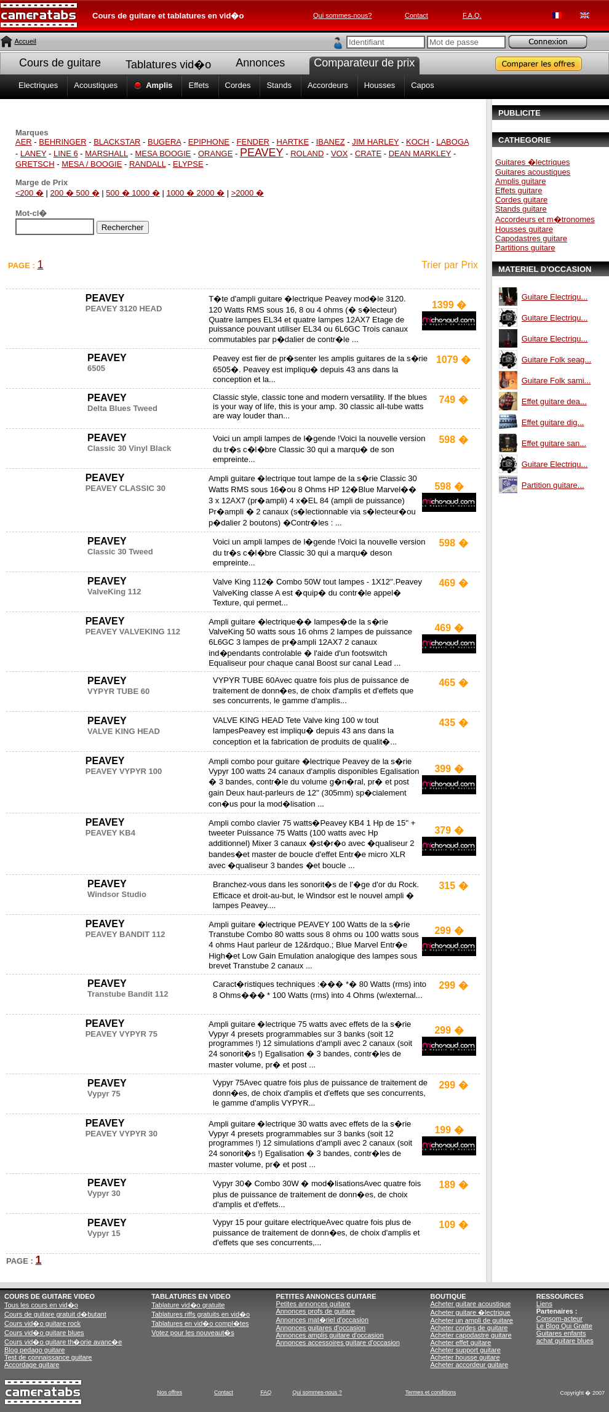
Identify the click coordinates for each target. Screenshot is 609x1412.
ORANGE (215, 153)
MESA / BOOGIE (92, 164)
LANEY (33, 153)
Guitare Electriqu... (555, 296)
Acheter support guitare (465, 1350)
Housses (380, 85)
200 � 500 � (75, 192)
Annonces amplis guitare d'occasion (329, 1335)
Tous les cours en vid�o (41, 1305)
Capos (422, 85)
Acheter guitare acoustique (470, 1303)
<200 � (29, 192)
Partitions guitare (525, 247)
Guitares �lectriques (532, 162)
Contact (416, 15)
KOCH (417, 141)
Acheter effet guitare (460, 1342)
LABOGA (452, 141)
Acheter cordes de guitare (468, 1327)
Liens (544, 1303)
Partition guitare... (553, 485)
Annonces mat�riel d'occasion (322, 1319)
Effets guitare (518, 190)
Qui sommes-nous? (342, 15)
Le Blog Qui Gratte (564, 1326)
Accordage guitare (31, 1364)
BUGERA (164, 141)
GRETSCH (35, 164)
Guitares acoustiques (532, 172)
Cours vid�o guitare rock (42, 1323)
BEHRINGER (62, 141)
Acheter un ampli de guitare (471, 1320)
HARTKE (293, 141)
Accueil (25, 41)
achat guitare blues (565, 1340)
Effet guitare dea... (554, 401)
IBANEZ (330, 141)
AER (23, 141)
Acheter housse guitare (465, 1357)
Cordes (238, 85)
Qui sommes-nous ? (317, 1392)
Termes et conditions (430, 1392)
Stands (278, 85)
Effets (198, 85)
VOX (339, 153)
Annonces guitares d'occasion (320, 1327)
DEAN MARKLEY (420, 153)
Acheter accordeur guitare (469, 1364)
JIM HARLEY (375, 141)
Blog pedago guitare (34, 1350)
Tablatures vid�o (168, 64)
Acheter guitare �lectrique (470, 1312)
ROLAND (307, 153)
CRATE (368, 153)
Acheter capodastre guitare (470, 1335)
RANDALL (147, 164)
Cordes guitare (521, 199)
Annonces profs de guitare (315, 1311)
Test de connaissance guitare (48, 1357)
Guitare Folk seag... (556, 359)
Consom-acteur (559, 1318)
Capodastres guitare (531, 238)
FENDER (253, 141)
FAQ (265, 1392)
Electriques (38, 85)
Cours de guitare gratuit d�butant (55, 1314)
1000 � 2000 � (195, 192)
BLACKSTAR (117, 141)
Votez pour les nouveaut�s (192, 1332)
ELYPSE (188, 164)
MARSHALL (106, 153)
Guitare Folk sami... (556, 380)
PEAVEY (262, 152)
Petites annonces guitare (313, 1303)
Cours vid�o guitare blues (44, 1332)
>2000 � (247, 192)
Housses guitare (524, 229)
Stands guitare (521, 208)
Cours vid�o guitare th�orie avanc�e (63, 1342)
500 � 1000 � (132, 192)
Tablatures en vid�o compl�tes (200, 1323)
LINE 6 (66, 153)
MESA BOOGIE (163, 153)
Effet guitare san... (554, 443)
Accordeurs (328, 85)
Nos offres (169, 1392)
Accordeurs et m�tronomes (545, 219)
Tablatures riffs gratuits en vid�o (200, 1314)
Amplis (159, 85)
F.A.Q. (472, 15)
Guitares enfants (561, 1333)
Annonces (260, 63)
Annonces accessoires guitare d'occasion (337, 1342)
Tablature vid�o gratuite (188, 1305)
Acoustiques (95, 85)
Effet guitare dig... (553, 422)
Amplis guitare (520, 181)
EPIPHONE (208, 141)
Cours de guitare (60, 63)
